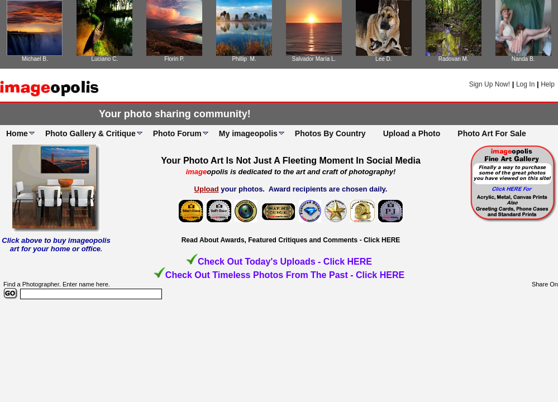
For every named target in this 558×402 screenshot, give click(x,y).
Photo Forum (177, 133)
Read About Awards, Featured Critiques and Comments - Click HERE (291, 240)
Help (548, 84)
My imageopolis (248, 133)
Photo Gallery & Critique (90, 133)
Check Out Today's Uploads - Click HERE (285, 261)
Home (17, 133)
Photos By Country (330, 133)
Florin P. (174, 59)
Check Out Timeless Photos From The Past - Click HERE (284, 275)
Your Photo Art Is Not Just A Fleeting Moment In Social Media (291, 160)
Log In (525, 84)
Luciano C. (104, 59)
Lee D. (383, 59)
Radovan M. (453, 59)
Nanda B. (523, 59)
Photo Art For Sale (491, 133)
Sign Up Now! (489, 84)
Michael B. (35, 59)
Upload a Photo (412, 133)
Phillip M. (244, 59)
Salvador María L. (314, 59)
